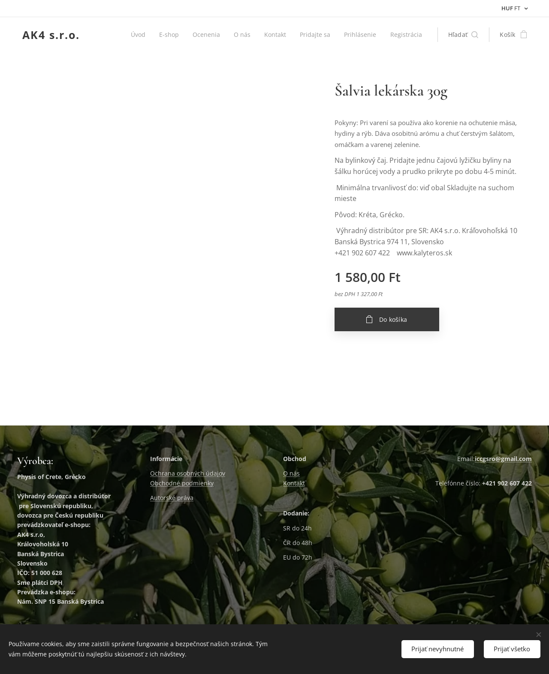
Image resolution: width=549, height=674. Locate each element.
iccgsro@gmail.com (503, 459)
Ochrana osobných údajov (187, 473)
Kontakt (294, 483)
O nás (291, 473)
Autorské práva (171, 498)
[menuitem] (150, 34)
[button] (463, 34)
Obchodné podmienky (182, 483)
